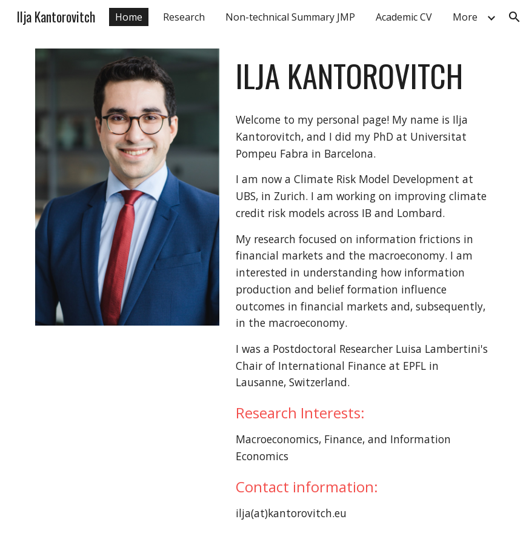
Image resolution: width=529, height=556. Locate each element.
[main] (362, 76)
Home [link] (128, 17)
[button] (514, 17)
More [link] (465, 17)
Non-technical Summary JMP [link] (290, 17)
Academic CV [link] (404, 17)
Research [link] (184, 17)
